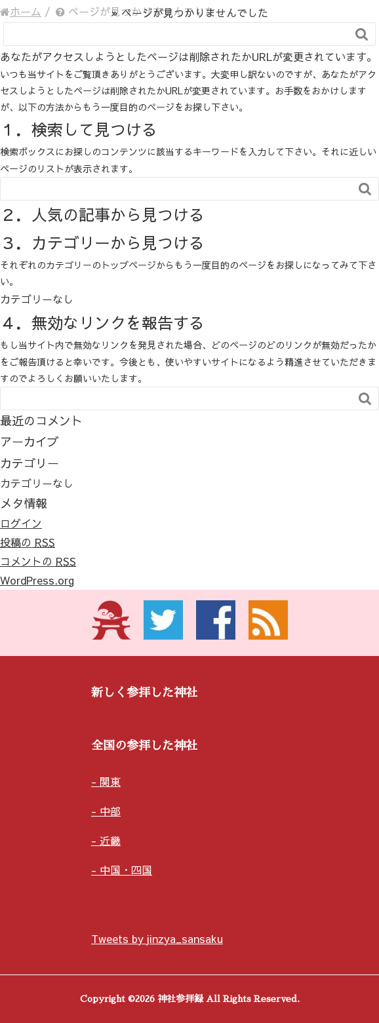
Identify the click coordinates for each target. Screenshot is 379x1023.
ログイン (21, 523)
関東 (110, 781)
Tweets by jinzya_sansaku (157, 938)
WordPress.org (37, 580)
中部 (110, 810)
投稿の (27, 542)
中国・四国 (126, 869)
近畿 (110, 840)
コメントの (38, 561)
